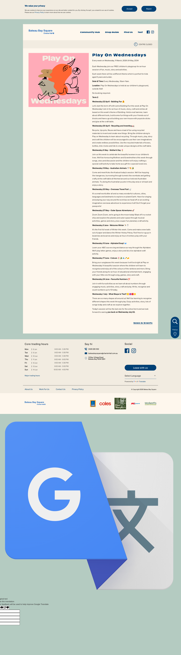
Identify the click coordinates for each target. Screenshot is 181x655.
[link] (41, 32)
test (140, 32)
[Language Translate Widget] (140, 376)
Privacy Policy (39, 12)
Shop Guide (112, 32)
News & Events (142, 323)
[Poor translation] (6, 608)
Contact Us (60, 389)
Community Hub (90, 32)
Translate (140, 381)
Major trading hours (32, 375)
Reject (148, 9)
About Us (29, 389)
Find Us (128, 32)
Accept (129, 9)
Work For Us (44, 389)
